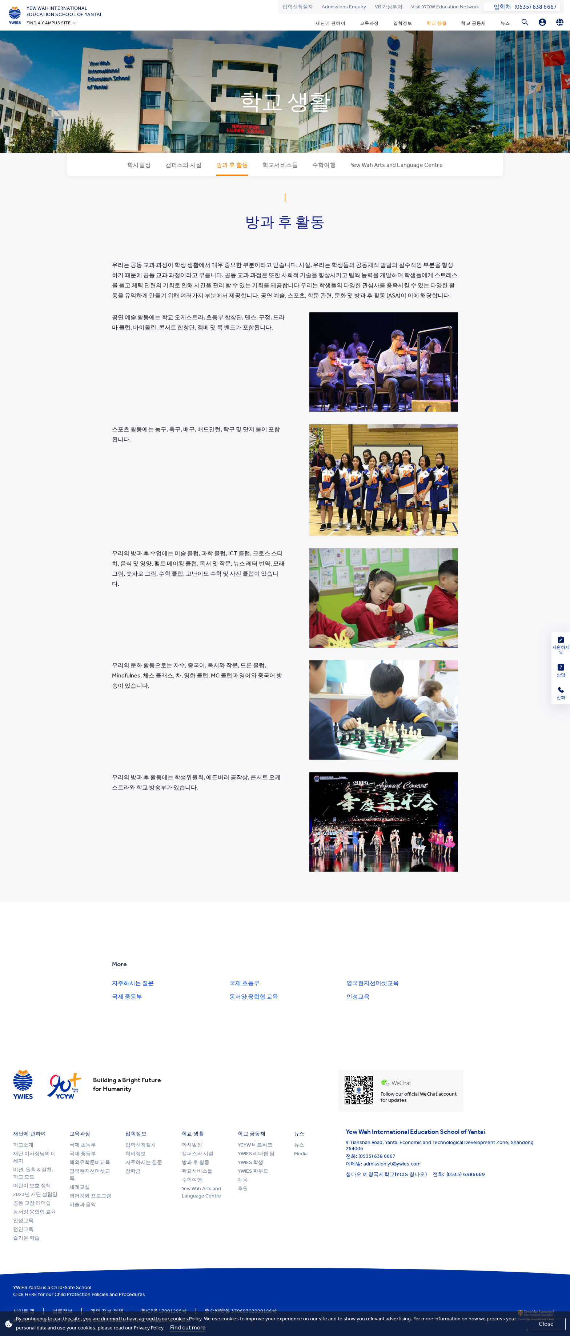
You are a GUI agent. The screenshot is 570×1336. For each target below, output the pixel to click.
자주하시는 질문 (133, 983)
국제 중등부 (127, 996)
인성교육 (358, 996)
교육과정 (369, 23)
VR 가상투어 (388, 7)
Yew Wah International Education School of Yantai (64, 11)
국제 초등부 (244, 983)
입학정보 (403, 23)
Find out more (188, 1327)
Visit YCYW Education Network (445, 7)
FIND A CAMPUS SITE (49, 22)
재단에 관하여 (330, 23)
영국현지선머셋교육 (372, 983)
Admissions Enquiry (344, 7)
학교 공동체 (473, 23)
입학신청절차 (297, 7)
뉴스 (505, 23)
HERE (31, 1294)
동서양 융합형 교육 (253, 996)
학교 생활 (436, 23)
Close (546, 1323)
